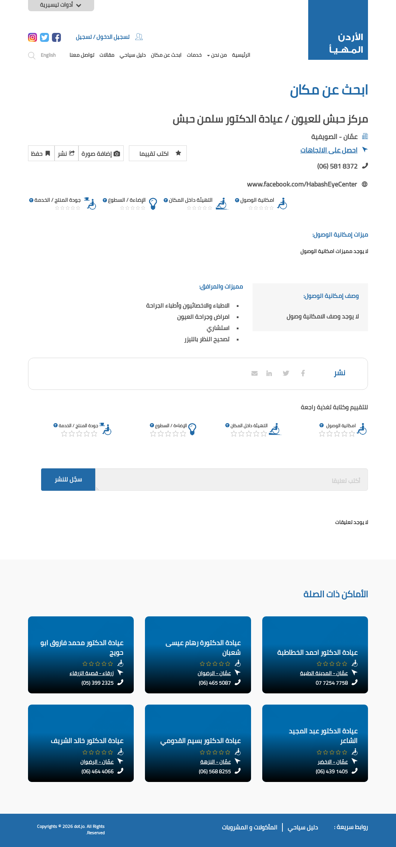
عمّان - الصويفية (334, 136)
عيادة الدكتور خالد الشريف (87, 740)
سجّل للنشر (68, 479)
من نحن (217, 55)
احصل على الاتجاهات (334, 150)
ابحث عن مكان (166, 55)
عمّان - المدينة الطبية (324, 673)
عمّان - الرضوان (214, 673)
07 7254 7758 (332, 683)
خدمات (194, 55)
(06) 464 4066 (97, 771)
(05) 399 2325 (97, 683)
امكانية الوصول (341, 425)
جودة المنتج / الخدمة (78, 425)
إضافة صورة (101, 152)
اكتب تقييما (160, 152)
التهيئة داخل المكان (249, 425)
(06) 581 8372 (337, 166)
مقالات (106, 55)
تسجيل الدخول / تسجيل (109, 37)
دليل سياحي (133, 55)
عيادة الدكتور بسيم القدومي (200, 740)
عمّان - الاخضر (333, 762)
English (48, 54)
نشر (66, 152)
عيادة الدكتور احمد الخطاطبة (317, 652)
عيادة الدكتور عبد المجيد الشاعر (323, 736)
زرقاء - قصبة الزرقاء (91, 673)
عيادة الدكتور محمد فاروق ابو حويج (81, 648)
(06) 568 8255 (215, 771)
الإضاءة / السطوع (171, 425)
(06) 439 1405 (332, 771)
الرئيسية (241, 55)
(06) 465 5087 (215, 683)
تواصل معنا (81, 55)
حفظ (41, 152)
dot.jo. (80, 826)
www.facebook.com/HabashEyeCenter (302, 184)
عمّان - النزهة (215, 762)
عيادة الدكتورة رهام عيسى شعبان (203, 648)
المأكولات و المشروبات (249, 827)
